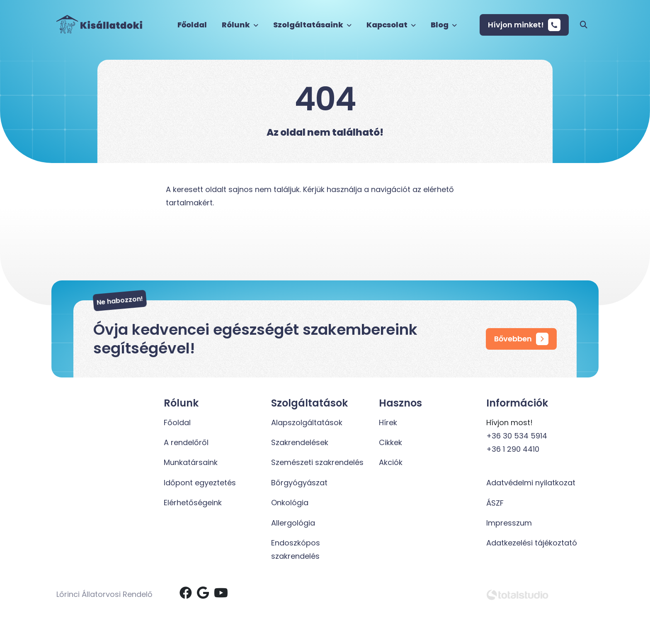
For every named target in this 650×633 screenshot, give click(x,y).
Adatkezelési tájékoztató (531, 543)
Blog (444, 24)
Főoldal (192, 24)
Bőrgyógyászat (299, 482)
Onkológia (289, 502)
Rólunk (240, 24)
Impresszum (509, 523)
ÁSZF (495, 503)
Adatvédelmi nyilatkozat (530, 482)
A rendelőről (186, 442)
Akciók (391, 462)
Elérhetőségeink (193, 502)
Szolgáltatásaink (312, 24)
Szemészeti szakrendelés (317, 462)
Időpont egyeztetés (200, 482)
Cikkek (390, 442)
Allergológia (293, 523)
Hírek (388, 422)
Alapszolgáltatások (306, 422)
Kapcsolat (391, 24)
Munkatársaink (191, 462)
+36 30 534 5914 (516, 436)
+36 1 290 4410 (512, 449)
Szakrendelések (299, 442)
